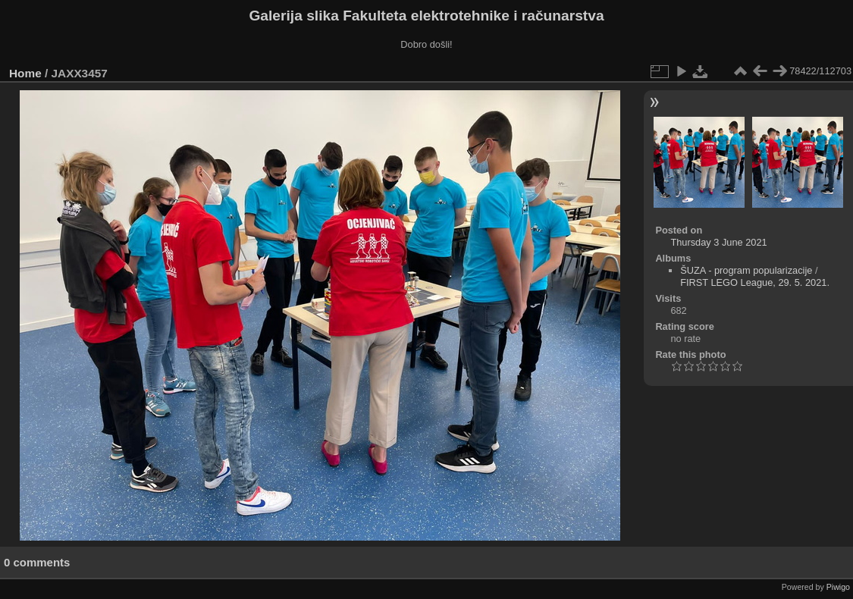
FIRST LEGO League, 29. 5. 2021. (754, 282)
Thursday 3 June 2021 (718, 242)
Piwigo (838, 586)
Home (25, 73)
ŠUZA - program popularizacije (746, 270)
